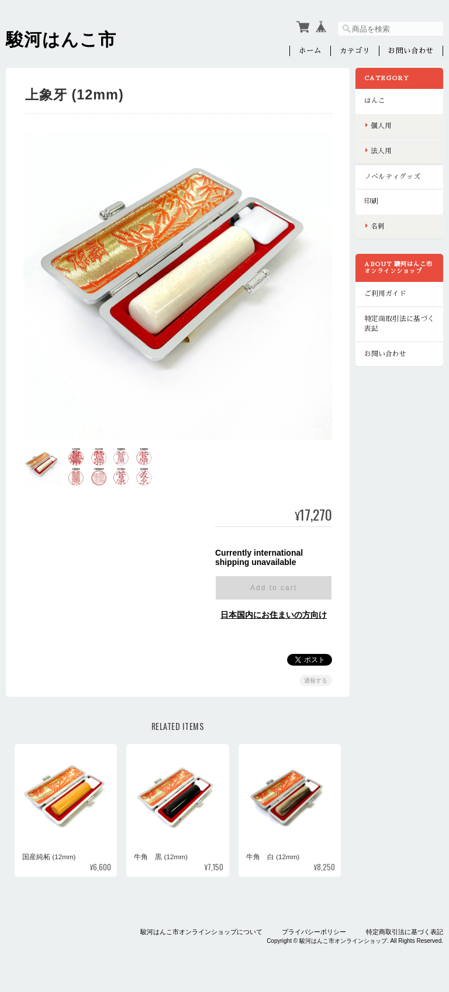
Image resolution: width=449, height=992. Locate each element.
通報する (315, 680)
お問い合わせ (411, 50)
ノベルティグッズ (392, 176)
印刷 (371, 201)
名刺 (378, 226)
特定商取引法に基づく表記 (399, 324)
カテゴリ (355, 50)
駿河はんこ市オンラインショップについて (201, 931)
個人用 (381, 125)
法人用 (381, 150)
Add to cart (273, 588)
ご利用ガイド (385, 293)
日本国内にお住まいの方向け (273, 614)
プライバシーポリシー (314, 931)
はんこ (374, 100)
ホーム (310, 50)
